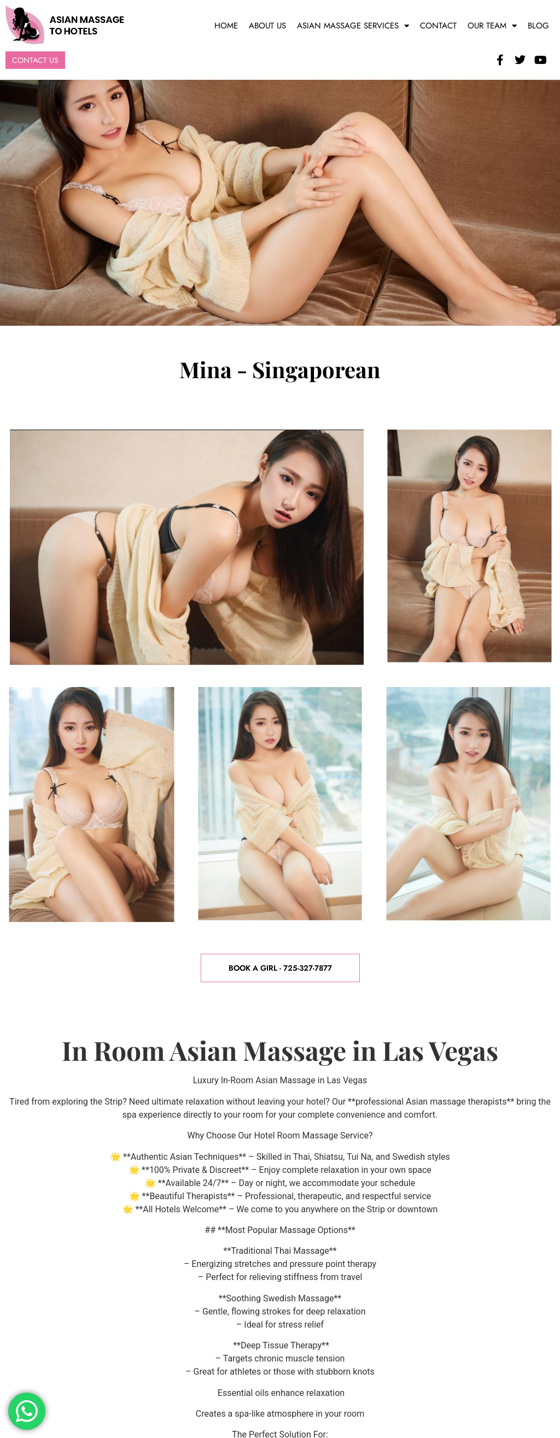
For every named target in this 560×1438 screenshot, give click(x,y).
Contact (438, 26)
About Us (267, 26)
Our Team (492, 26)
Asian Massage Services (353, 26)
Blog (538, 26)
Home (226, 26)
